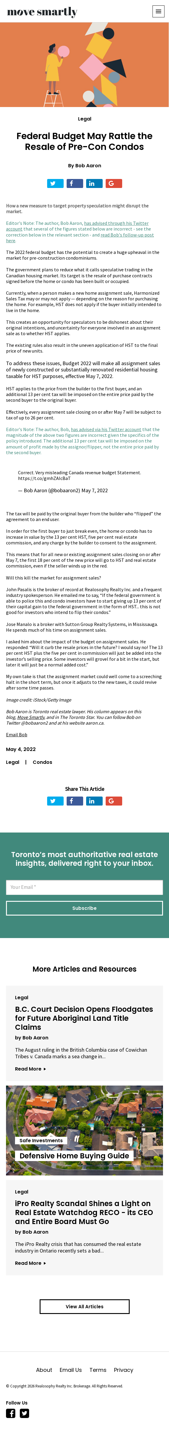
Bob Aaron (88, 165)
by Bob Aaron (31, 1037)
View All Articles (85, 1306)
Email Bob (16, 734)
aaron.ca (94, 723)
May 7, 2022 (94, 490)
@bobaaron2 (34, 723)
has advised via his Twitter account (106, 429)
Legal (84, 118)
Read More (30, 1068)
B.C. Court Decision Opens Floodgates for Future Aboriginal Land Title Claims (84, 1018)
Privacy (123, 1370)
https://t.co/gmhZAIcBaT (44, 478)
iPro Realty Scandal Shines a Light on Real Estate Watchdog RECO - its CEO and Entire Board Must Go (84, 1212)
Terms (101, 1370)
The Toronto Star (77, 717)
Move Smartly (30, 717)
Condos (42, 762)
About (48, 1370)
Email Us (74, 1370)
